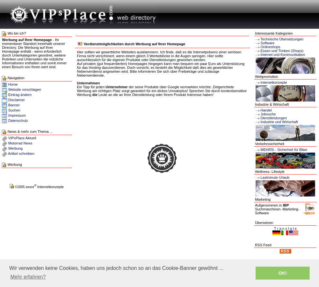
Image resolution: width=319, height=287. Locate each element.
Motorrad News (20, 143)
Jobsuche (265, 114)
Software (267, 43)
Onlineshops (270, 47)
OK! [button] (282, 273)
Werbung (15, 148)
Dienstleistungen (271, 118)
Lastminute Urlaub (272, 177)
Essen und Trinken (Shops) (281, 51)
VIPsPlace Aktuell (22, 138)
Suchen (14, 110)
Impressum (17, 115)
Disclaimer (16, 100)
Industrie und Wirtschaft (276, 122)
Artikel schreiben (21, 153)
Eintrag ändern (19, 95)
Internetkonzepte (273, 82)
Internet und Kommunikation (282, 55)
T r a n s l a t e (285, 228)
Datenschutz (18, 120)
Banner (13, 105)
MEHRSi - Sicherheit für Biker (281, 150)
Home (9, 84)
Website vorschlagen (24, 89)
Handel (263, 110)
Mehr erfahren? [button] (28, 277)
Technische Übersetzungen (281, 39)
